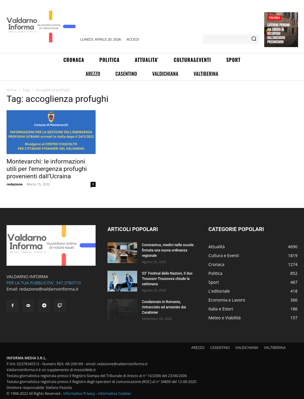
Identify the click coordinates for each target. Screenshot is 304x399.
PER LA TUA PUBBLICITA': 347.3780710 (44, 283)
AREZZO (198, 347)
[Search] (253, 39)
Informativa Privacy (79, 393)
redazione (15, 184)
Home (12, 89)
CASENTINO (220, 347)
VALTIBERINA (275, 347)
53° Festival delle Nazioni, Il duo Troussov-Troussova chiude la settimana (167, 278)
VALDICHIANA (246, 347)
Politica (274, 17)
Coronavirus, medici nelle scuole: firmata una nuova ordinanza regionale (168, 250)
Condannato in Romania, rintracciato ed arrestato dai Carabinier (164, 307)
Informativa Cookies (114, 393)
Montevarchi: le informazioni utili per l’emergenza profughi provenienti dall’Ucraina (47, 169)
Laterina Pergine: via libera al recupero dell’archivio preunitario (278, 33)
